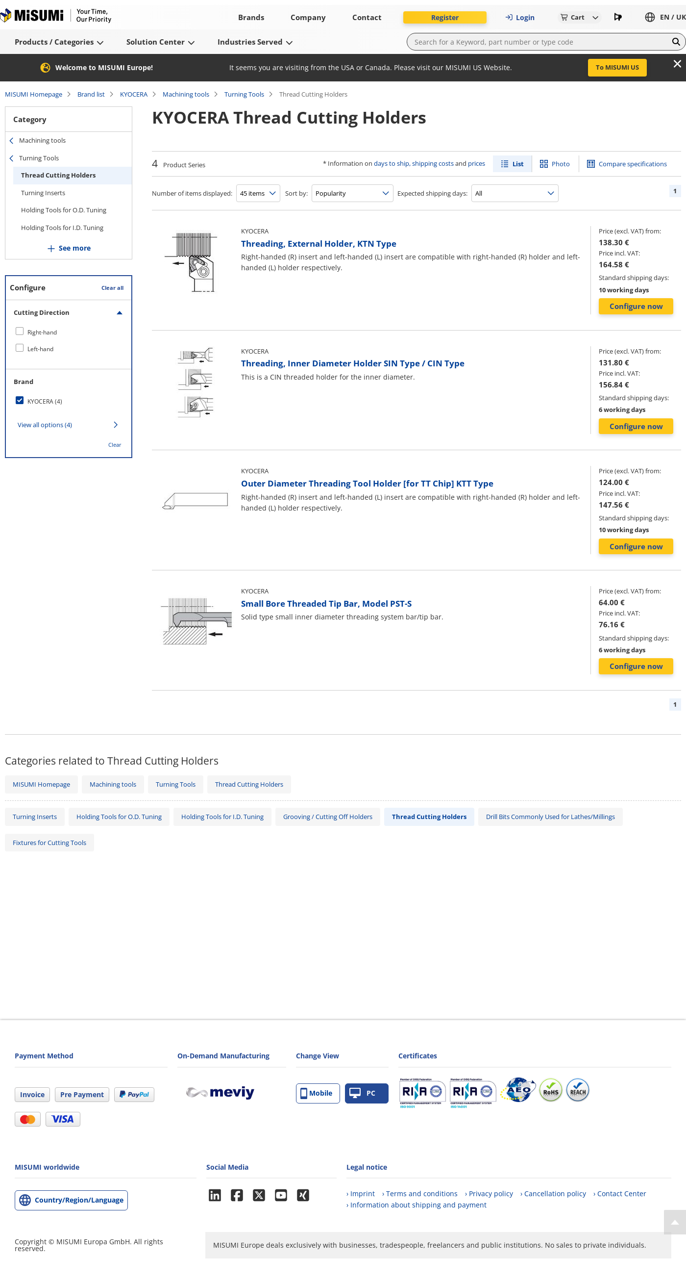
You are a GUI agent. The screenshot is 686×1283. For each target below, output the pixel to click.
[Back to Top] (675, 1222)
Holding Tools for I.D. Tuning (62, 227)
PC (362, 1093)
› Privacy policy (489, 1193)
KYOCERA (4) (44, 401)
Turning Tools (244, 94)
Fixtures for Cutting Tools (49, 842)
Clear (115, 444)
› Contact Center (619, 1193)
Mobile (316, 1093)
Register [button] (445, 17)
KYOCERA (133, 94)
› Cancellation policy (553, 1193)
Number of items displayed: (192, 193)
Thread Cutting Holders (58, 175)
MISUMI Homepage (33, 94)
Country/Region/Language (79, 1200)
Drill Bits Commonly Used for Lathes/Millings (550, 816)
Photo (561, 163)
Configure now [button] (636, 306)
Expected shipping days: (432, 193)
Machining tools (186, 94)
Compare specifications (633, 163)
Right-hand (42, 332)
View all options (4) (45, 424)
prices (476, 163)
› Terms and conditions (420, 1193)
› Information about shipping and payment (416, 1204)
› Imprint (360, 1193)
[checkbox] (68, 332)
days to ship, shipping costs (414, 163)
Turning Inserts (43, 192)
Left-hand (40, 349)
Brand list (91, 94)
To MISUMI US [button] (617, 67)
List (518, 163)
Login (520, 17)
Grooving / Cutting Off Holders (327, 816)
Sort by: (296, 193)
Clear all (112, 287)
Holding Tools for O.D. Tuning (63, 209)
